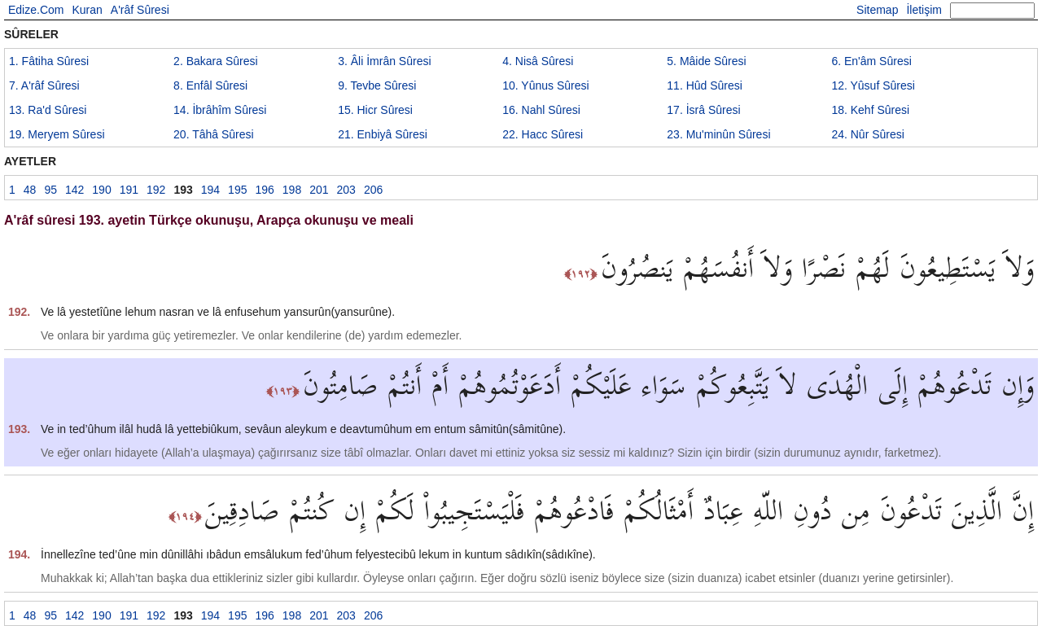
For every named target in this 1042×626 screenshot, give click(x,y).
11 (704, 85)
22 (542, 134)
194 (210, 189)
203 (346, 189)
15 (375, 109)
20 (213, 134)
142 (74, 189)
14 (219, 109)
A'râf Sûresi (140, 9)
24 (867, 134)
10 (545, 85)
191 (129, 189)
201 (318, 189)
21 (382, 134)
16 (541, 109)
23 (718, 134)
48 (30, 189)
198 (291, 189)
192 (156, 189)
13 (47, 109)
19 (57, 134)
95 (50, 189)
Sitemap (877, 9)
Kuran (87, 9)
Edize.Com (35, 9)
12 (872, 85)
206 (373, 189)
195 (237, 189)
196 (264, 189)
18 (870, 109)
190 (101, 189)
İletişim (924, 9)
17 (703, 109)
